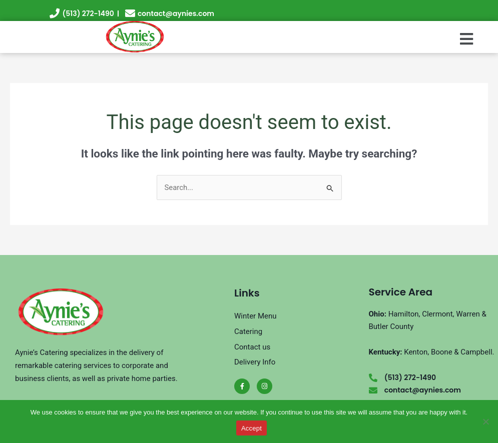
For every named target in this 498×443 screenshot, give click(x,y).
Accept (251, 428)
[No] (485, 421)
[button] (466, 39)
